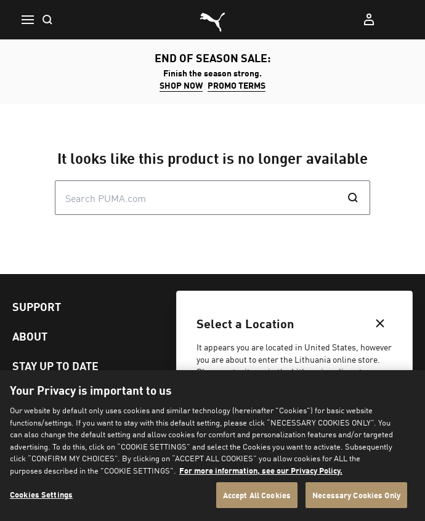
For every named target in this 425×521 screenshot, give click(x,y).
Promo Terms (236, 85)
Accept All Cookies (257, 495)
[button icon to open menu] (27, 19)
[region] (212, 445)
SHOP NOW (181, 85)
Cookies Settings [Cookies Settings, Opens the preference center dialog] (41, 494)
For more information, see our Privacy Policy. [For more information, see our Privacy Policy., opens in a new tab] (260, 470)
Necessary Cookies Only (356, 495)
